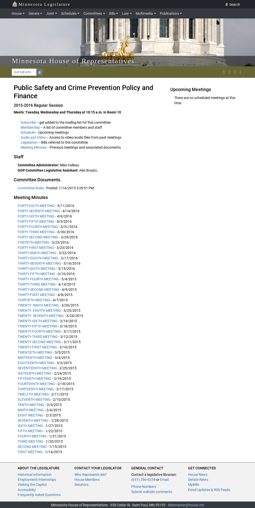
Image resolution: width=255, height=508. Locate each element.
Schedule (28, 132)
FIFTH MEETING (30, 431)
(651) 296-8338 (143, 480)
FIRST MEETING (30, 452)
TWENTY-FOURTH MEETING (39, 331)
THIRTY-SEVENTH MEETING (39, 263)
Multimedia (144, 13)
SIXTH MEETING (30, 426)
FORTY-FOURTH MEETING (38, 227)
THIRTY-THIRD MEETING (37, 284)
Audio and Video (33, 137)
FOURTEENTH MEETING (36, 384)
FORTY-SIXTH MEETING (36, 216)
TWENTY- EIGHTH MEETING (39, 310)
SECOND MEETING (32, 447)
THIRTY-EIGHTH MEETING (38, 258)
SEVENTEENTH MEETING (37, 368)
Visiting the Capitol (32, 485)
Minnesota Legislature (41, 4)
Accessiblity (27, 490)
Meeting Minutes (33, 147)
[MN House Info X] (224, 72)
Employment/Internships (37, 480)
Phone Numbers (143, 487)
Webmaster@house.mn (186, 505)
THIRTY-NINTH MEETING (37, 253)
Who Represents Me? (90, 475)
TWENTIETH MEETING (35, 352)
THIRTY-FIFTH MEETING (36, 274)
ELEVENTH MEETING (34, 400)
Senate (34, 13)
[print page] (240, 72)
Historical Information (35, 475)
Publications (169, 13)
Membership (30, 127)
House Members (87, 480)
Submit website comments (151, 492)
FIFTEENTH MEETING (34, 379)
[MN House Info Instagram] (229, 72)
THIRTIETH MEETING (34, 300)
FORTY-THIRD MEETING (36, 232)
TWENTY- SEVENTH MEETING (41, 316)
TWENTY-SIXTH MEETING (38, 321)
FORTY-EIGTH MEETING (36, 206)
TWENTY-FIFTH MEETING (37, 326)
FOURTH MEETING (32, 436)
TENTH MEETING (31, 405)
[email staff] (235, 72)
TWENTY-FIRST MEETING (37, 347)
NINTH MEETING (31, 410)
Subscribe (28, 122)
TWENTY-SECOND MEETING (39, 342)
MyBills (193, 485)
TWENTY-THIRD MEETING (38, 337)
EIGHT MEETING (30, 415)
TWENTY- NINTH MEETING (38, 305)
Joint (50, 13)
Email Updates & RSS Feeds (209, 490)
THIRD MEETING (30, 441)
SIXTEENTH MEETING (35, 373)
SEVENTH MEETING (33, 420)
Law (125, 13)
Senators (81, 485)
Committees (92, 13)
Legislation (29, 142)
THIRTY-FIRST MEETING (36, 295)
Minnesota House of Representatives (73, 61)
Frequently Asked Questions (39, 495)
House (17, 13)
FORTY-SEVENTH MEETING (39, 211)
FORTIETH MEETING (33, 242)
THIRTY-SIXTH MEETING (37, 269)
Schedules (69, 13)
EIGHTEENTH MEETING (36, 363)
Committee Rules (31, 188)
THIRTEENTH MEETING (36, 389)
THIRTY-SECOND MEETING (38, 290)
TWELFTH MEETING (33, 394)
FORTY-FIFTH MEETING (36, 221)
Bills (112, 13)
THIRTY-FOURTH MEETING (38, 279)
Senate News (198, 480)
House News (197, 475)
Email (164, 480)
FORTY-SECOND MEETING (38, 237)
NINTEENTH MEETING (35, 358)
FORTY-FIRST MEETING (36, 248)
